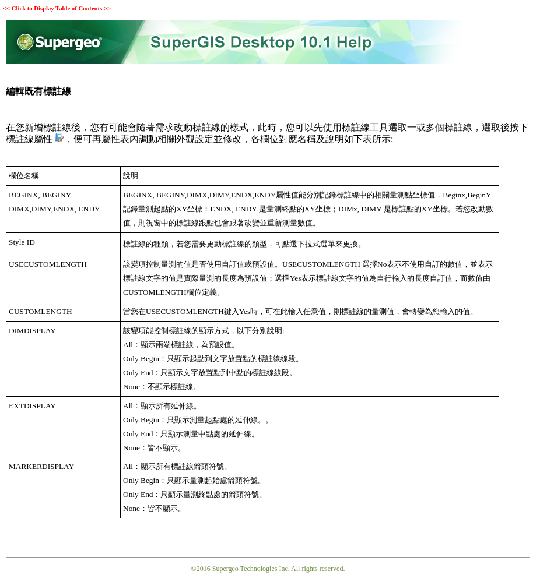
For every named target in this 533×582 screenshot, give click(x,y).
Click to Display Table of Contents (57, 8)
